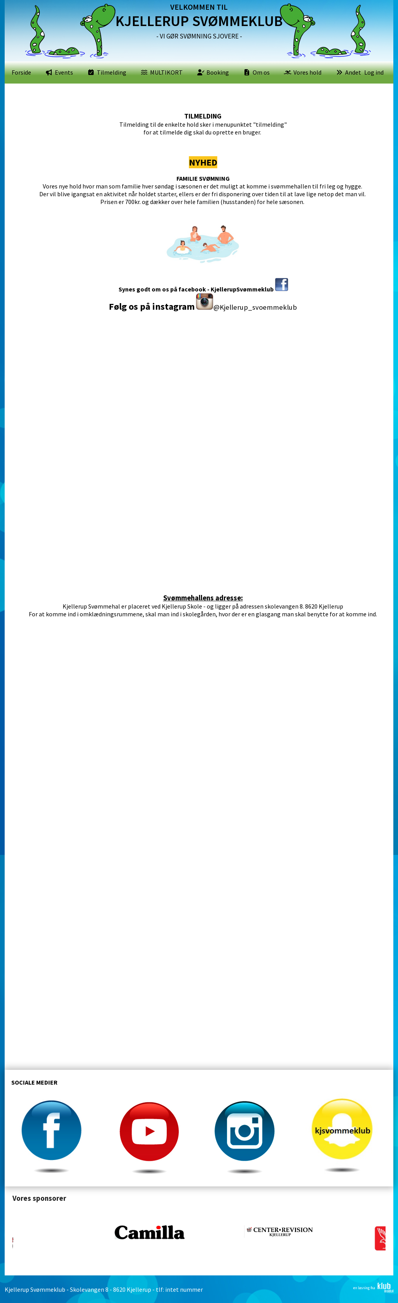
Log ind (374, 72)
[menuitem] (21, 72)
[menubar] (186, 72)
